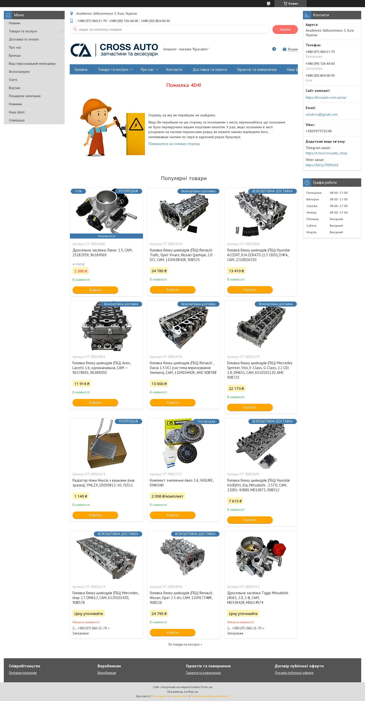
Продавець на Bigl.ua (182, 691)
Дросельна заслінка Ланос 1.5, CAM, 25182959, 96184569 (102, 252)
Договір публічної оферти (294, 673)
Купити (95, 289)
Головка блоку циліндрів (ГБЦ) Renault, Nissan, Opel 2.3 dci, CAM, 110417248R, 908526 (181, 597)
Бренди (15, 55)
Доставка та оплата (24, 39)
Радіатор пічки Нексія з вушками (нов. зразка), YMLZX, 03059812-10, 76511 (103, 482)
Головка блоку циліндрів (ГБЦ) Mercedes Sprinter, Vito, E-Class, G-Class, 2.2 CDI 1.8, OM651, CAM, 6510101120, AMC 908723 (260, 370)
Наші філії (17, 112)
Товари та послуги (23, 31)
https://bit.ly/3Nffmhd (322, 165)
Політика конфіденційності (210, 696)
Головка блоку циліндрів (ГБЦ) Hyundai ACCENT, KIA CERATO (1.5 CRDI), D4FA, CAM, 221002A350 (258, 255)
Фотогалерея (19, 71)
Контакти (174, 69)
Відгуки (14, 88)
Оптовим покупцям (23, 673)
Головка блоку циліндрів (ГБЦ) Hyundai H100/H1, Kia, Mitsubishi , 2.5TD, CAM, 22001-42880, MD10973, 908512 (258, 485)
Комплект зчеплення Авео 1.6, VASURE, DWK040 (181, 482)
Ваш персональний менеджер (32, 63)
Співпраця (17, 120)
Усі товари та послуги (183, 644)
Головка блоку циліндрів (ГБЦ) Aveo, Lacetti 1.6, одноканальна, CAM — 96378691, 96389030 (101, 367)
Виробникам (107, 673)
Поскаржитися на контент (170, 696)
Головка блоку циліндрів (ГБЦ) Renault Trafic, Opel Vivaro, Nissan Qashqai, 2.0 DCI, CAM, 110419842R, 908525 (181, 255)
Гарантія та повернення (257, 69)
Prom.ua (206, 687)
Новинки (15, 104)
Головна (81, 69)
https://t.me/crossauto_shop (326, 153)
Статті (13, 79)
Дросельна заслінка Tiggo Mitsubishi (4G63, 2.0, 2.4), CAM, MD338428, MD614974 (257, 597)
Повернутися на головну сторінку (174, 143)
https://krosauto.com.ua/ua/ (326, 97)
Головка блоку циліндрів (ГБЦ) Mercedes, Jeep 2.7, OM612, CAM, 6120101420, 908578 (105, 597)
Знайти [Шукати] (285, 29)
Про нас (15, 47)
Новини (14, 23)
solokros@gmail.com (322, 114)
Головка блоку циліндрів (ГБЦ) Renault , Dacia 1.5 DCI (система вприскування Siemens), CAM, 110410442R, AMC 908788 (183, 367)
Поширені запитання (25, 96)
